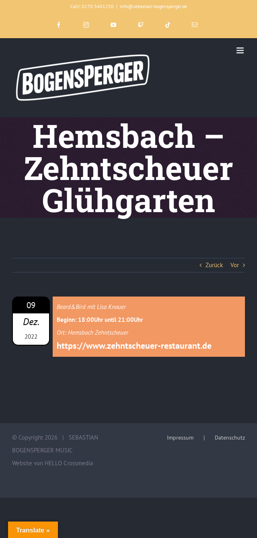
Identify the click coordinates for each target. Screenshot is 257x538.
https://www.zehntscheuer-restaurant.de (134, 345)
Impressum (180, 437)
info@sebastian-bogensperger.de (153, 6)
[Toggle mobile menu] (240, 50)
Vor (234, 265)
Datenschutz (230, 437)
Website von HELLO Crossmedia (52, 463)
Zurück (214, 265)
